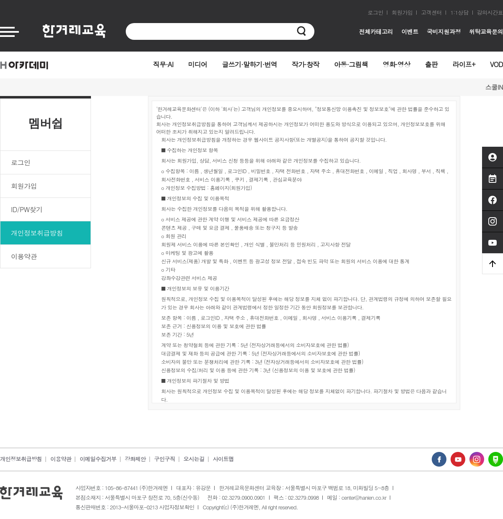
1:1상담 (459, 12)
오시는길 (194, 459)
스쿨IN (494, 87)
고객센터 (431, 12)
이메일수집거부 (98, 459)
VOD (496, 64)
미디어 (197, 64)
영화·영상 (396, 64)
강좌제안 (135, 459)
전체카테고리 (376, 31)
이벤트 (410, 31)
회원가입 (402, 12)
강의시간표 (490, 12)
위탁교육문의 (486, 31)
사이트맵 (223, 459)
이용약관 (24, 256)
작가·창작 (305, 64)
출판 (431, 64)
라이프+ (463, 64)
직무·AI (163, 64)
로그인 (376, 12)
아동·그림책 (351, 64)
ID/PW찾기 (26, 209)
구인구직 (164, 459)
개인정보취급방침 (37, 233)
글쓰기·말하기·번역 (249, 64)
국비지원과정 (444, 31)
